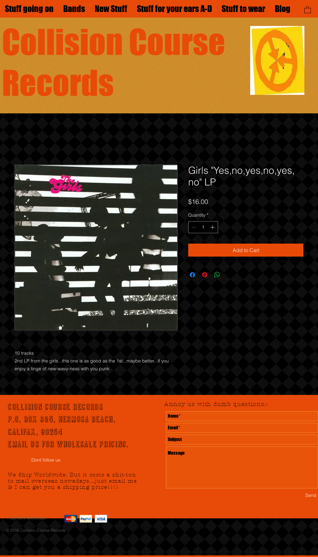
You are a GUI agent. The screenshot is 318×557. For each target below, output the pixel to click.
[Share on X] (229, 275)
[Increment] (213, 227)
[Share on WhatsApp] (217, 275)
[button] (307, 9)
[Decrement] (193, 227)
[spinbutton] (203, 227)
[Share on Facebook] (192, 275)
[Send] (311, 495)
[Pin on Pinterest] (205, 275)
